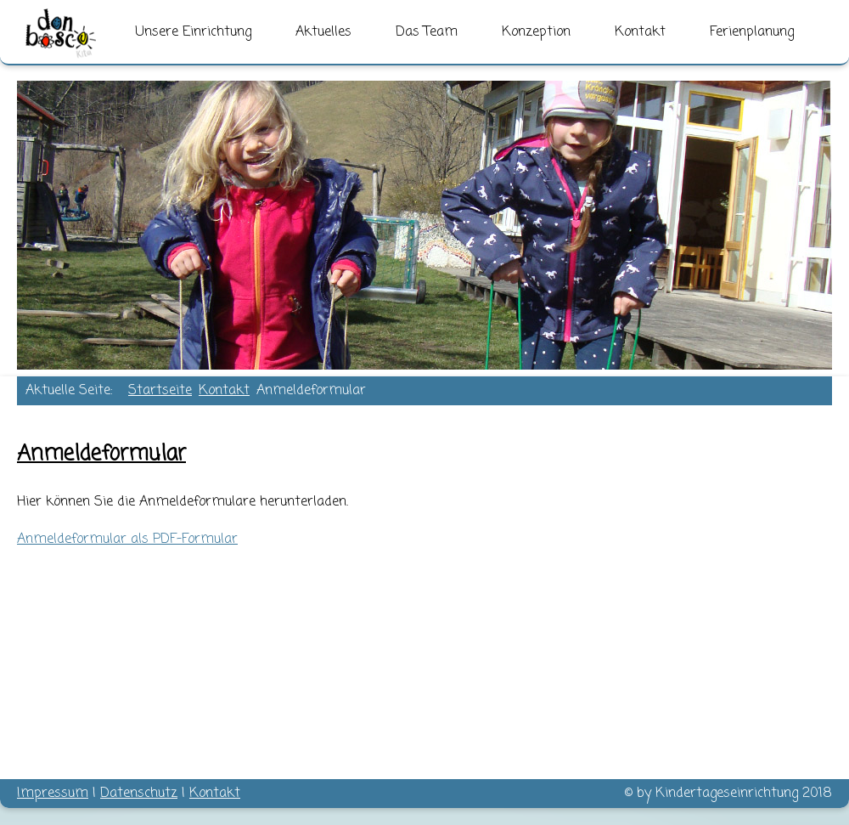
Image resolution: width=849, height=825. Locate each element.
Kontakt (640, 32)
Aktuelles (323, 32)
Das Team (427, 32)
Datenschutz (138, 793)
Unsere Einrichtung (193, 32)
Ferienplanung (752, 32)
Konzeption (536, 32)
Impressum (52, 793)
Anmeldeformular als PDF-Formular (127, 539)
